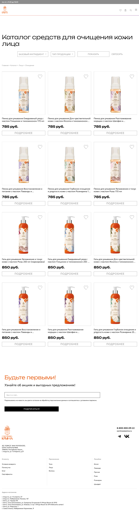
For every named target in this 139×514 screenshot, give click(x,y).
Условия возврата (9, 464)
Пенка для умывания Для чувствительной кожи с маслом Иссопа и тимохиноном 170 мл (69, 119)
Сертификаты (7, 474)
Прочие (97, 472)
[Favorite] (40, 76)
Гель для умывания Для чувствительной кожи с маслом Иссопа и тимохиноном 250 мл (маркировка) (114, 260)
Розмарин (98, 480)
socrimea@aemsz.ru (124, 431)
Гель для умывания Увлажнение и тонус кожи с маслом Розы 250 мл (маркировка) (23, 260)
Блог (3, 471)
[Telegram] (119, 436)
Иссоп (96, 464)
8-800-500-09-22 (126, 428)
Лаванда (97, 468)
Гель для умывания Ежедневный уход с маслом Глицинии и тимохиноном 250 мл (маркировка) (69, 260)
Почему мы (6, 467)
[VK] (126, 436)
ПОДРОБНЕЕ (24, 133)
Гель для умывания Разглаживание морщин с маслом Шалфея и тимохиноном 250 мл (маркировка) (66, 330)
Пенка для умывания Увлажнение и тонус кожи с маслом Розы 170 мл (115, 190)
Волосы (52, 471)
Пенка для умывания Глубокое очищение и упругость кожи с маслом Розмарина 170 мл (69, 190)
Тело (50, 464)
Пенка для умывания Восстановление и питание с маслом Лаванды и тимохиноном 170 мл (22, 190)
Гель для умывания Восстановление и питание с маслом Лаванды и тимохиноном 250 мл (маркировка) (21, 330)
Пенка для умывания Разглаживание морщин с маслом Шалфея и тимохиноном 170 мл (112, 119)
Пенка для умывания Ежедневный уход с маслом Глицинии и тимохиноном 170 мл (23, 119)
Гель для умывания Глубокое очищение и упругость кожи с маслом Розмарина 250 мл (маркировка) (115, 330)
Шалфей (97, 484)
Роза (96, 476)
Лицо (51, 467)
